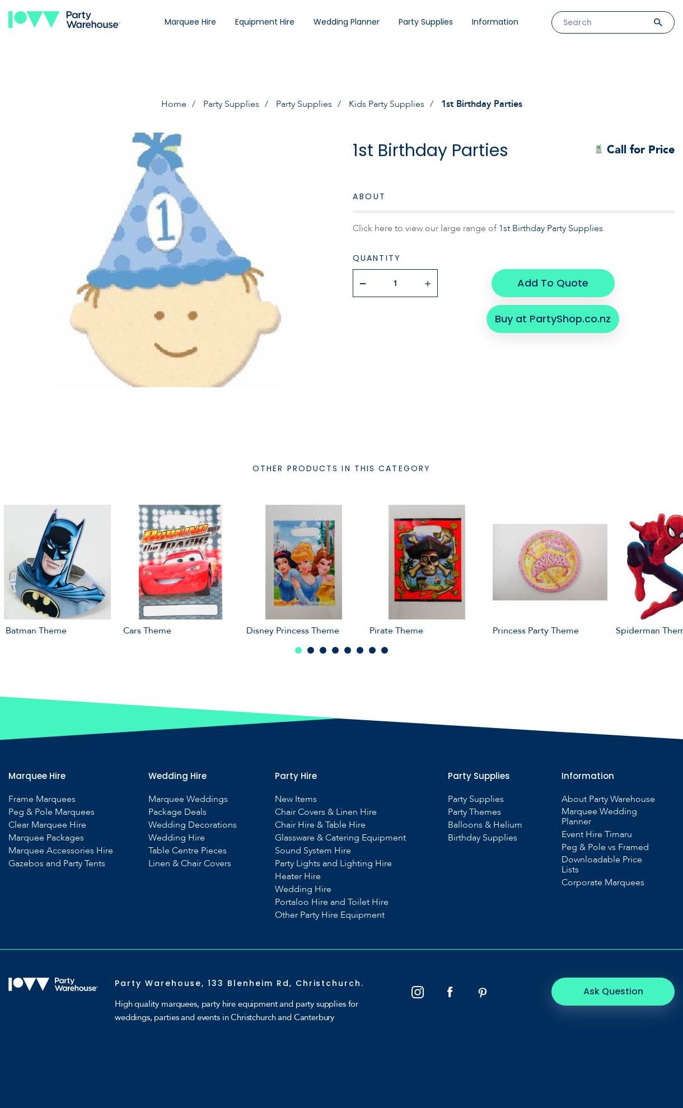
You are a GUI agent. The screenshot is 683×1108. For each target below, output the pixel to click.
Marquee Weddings (188, 799)
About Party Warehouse (608, 799)
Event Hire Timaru (597, 834)
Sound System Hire (313, 851)
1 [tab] (298, 650)
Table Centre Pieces (187, 851)
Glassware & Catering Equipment (340, 838)
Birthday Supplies (482, 838)
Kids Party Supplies (386, 104)
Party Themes (474, 812)
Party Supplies (426, 21)
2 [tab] (310, 650)
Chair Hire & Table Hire (320, 825)
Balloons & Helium (485, 825)
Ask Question (613, 991)
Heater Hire (298, 876)
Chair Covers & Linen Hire (326, 812)
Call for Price (635, 149)
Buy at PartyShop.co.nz (553, 319)
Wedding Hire (176, 838)
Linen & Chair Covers (189, 863)
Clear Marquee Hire (47, 825)
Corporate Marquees (603, 882)
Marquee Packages (46, 838)
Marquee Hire (190, 21)
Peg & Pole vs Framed (605, 847)
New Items (296, 799)
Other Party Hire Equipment (330, 915)
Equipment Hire (264, 21)
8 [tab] (384, 650)
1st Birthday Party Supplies (551, 228)
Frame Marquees (42, 799)
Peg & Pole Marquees (51, 812)
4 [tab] (335, 650)
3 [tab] (323, 650)
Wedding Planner (347, 21)
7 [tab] (372, 650)
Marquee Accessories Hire (60, 851)
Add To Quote (552, 283)
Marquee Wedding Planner (599, 816)
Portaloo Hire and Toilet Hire (332, 902)
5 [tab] (347, 650)
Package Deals (177, 812)
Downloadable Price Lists (602, 865)
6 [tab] (360, 650)
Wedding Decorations (192, 825)
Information (495, 21)
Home (173, 104)
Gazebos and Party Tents (56, 863)
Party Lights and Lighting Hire (333, 863)
